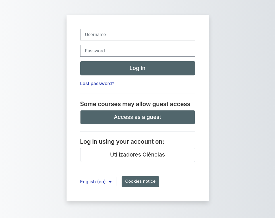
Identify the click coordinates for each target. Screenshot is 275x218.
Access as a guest (137, 117)
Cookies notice (140, 181)
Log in (138, 68)
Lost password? (97, 83)
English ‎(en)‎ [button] (93, 181)
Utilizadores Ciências (137, 154)
